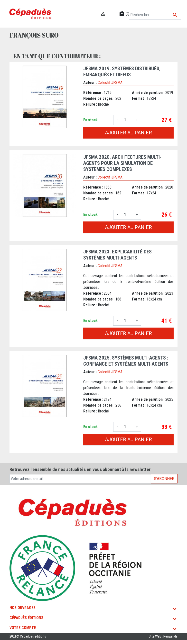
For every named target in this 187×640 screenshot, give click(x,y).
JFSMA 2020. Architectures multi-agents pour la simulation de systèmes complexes (122, 163)
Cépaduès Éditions (26, 617)
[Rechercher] (155, 15)
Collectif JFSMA (110, 82)
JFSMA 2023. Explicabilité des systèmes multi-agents (117, 255)
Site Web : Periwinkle (163, 636)
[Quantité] (127, 120)
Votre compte (22, 627)
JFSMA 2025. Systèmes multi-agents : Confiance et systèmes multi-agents (125, 361)
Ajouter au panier (128, 133)
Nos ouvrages (22, 607)
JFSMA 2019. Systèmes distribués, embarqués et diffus (121, 72)
